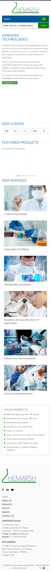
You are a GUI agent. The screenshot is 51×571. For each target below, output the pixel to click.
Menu (7, 19)
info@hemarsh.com (19, 534)
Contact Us (8, 516)
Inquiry (6, 512)
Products (7, 504)
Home (5, 497)
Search (43, 25)
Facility (6, 508)
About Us (7, 501)
